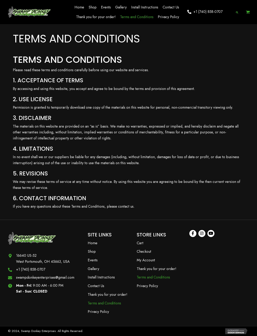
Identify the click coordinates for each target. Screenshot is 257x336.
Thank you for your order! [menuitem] (107, 294)
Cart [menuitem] (140, 243)
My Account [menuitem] (146, 260)
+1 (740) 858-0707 (30, 269)
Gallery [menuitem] (93, 268)
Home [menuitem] (92, 243)
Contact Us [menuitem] (96, 286)
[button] (204, 12)
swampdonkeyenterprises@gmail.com (45, 277)
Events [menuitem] (93, 260)
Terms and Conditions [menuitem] (104, 303)
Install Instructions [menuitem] (101, 277)
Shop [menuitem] (92, 251)
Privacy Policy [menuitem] (98, 311)
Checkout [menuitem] (144, 251)
